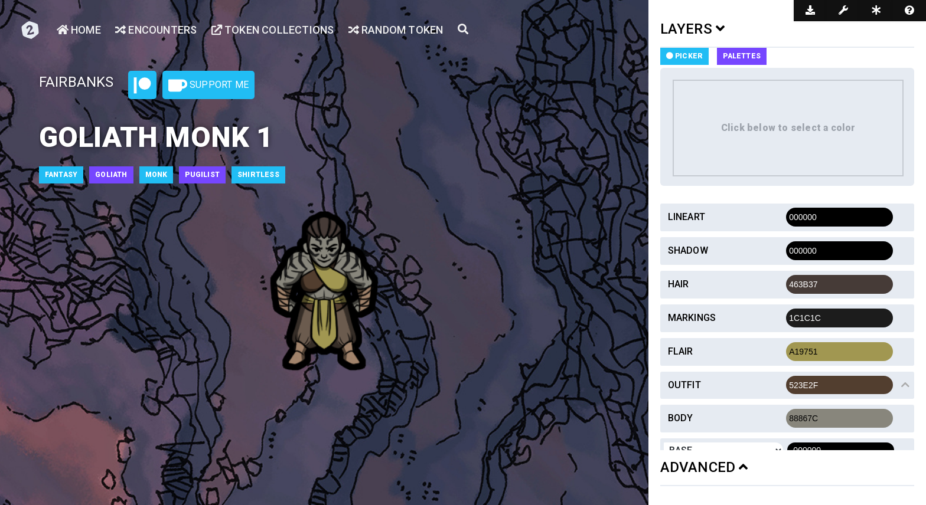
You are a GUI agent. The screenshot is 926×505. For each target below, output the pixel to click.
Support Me (208, 85)
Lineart (686, 216)
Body (680, 418)
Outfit (684, 385)
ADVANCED (704, 467)
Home (79, 30)
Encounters (156, 30)
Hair (678, 284)
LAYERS (692, 29)
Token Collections (272, 30)
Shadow (688, 250)
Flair (680, 351)
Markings (692, 317)
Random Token (396, 30)
